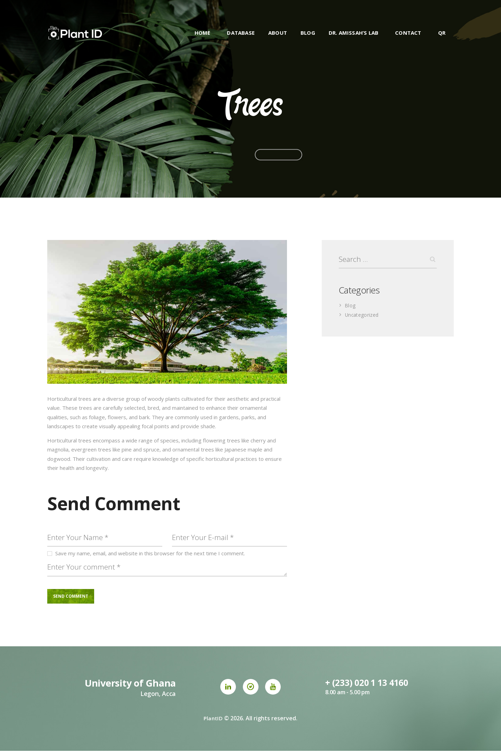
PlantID (213, 722)
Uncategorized (362, 316)
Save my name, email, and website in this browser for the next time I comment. (150, 554)
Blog (350, 307)
